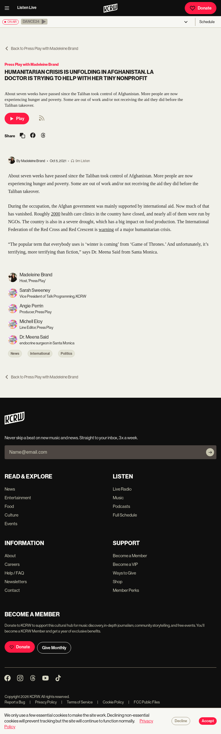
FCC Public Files (144, 702)
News (15, 354)
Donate (201, 8)
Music (118, 497)
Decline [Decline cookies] (181, 721)
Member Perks (126, 590)
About (10, 555)
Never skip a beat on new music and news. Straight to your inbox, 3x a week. (71, 437)
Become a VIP (125, 564)
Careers (12, 564)
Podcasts (121, 506)
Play (16, 118)
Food (9, 506)
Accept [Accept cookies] (208, 721)
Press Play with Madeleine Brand (32, 64)
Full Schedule (125, 515)
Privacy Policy (43, 702)
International (40, 354)
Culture (11, 515)
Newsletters (16, 581)
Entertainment (18, 497)
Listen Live (27, 7)
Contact (12, 590)
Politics (66, 354)
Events (11, 523)
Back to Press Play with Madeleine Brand (41, 48)
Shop (117, 581)
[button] (34, 22)
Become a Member (130, 555)
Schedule (207, 22)
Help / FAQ (14, 572)
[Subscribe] (210, 452)
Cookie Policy (110, 702)
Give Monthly (54, 647)
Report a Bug (15, 702)
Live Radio (122, 489)
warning (106, 229)
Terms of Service (77, 702)
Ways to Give (124, 572)
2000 (55, 213)
